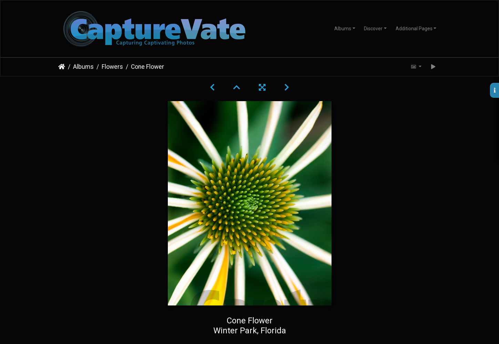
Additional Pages (414, 28)
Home (61, 66)
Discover (373, 28)
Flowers (112, 66)
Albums (342, 28)
